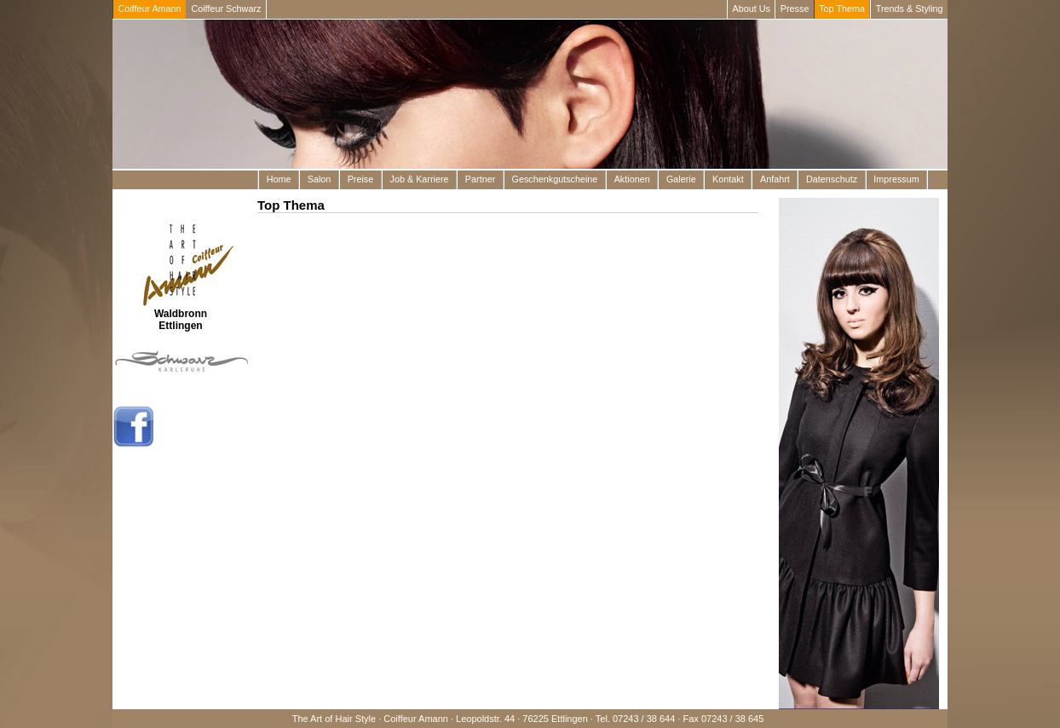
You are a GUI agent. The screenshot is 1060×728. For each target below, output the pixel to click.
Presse (795, 8)
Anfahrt (775, 179)
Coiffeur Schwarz (226, 8)
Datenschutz (831, 179)
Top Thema (842, 8)
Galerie (681, 179)
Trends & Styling (909, 8)
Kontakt (728, 179)
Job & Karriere (419, 179)
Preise (361, 179)
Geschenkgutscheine (555, 179)
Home (279, 179)
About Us (751, 8)
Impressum (896, 179)
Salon (319, 179)
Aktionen (632, 179)
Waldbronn (180, 314)
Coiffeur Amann (149, 8)
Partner (480, 179)
